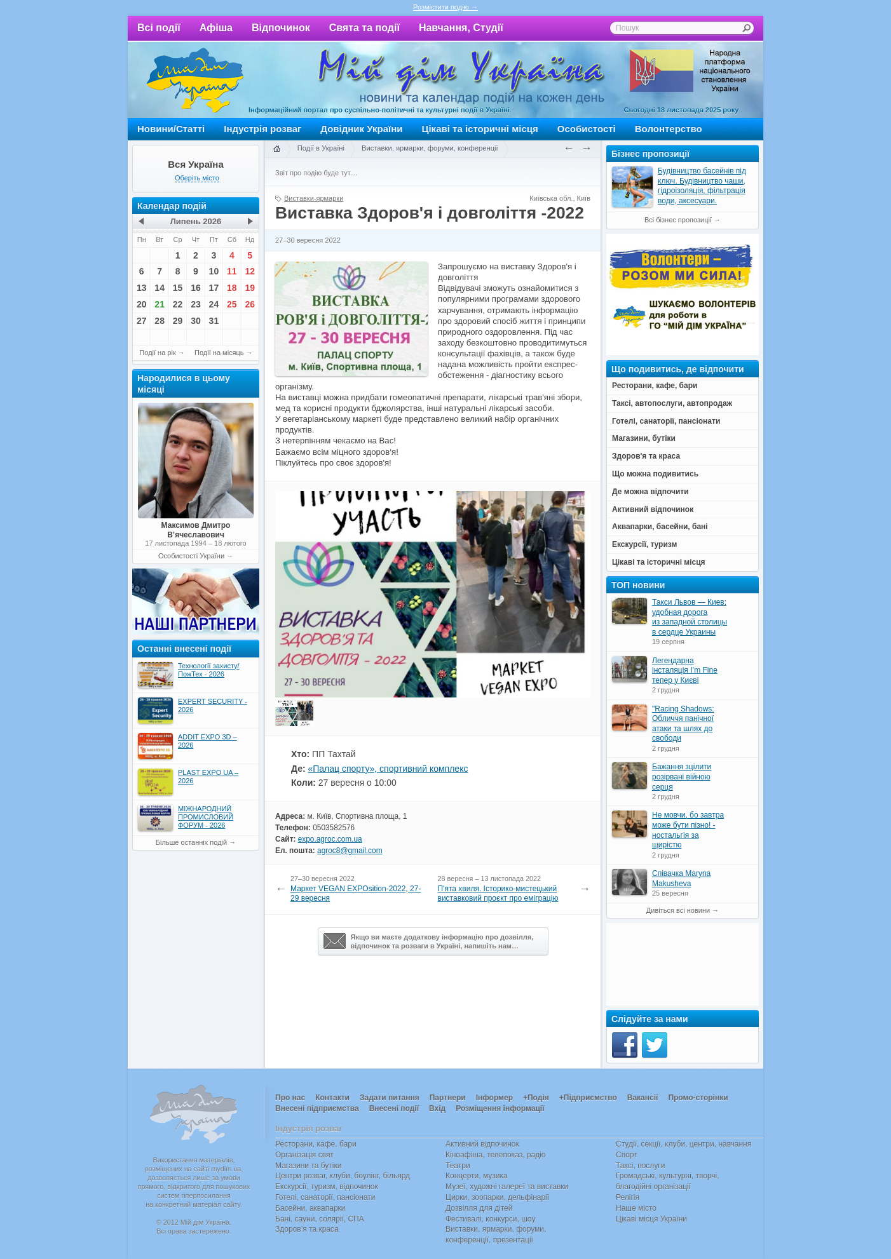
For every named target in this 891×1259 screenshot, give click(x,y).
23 (196, 304)
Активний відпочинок (482, 1144)
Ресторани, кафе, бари (316, 1144)
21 (159, 304)
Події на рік (157, 352)
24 (214, 304)
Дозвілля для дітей (478, 1208)
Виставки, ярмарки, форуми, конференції (430, 148)
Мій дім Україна (195, 80)
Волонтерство (668, 128)
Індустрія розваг (262, 128)
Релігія (627, 1197)
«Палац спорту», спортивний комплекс (388, 769)
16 (196, 288)
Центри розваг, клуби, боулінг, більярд (342, 1175)
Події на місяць (219, 352)
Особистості (586, 128)
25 (232, 304)
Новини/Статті (171, 128)
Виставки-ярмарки (313, 198)
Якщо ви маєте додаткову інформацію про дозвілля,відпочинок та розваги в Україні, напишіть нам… (428, 941)
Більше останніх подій (191, 842)
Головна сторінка (276, 149)
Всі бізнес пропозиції (678, 220)
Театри (457, 1165)
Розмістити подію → (445, 7)
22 (178, 304)
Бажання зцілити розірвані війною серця (681, 776)
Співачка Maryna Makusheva (681, 878)
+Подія (536, 1097)
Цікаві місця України (651, 1219)
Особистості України (191, 556)
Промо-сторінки (698, 1097)
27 (142, 321)
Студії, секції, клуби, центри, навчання (683, 1144)
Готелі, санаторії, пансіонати (325, 1197)
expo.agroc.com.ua (330, 839)
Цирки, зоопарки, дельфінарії (497, 1197)
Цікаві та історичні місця (480, 128)
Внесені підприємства (317, 1108)
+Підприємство (588, 1097)
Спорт (626, 1154)
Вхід (437, 1108)
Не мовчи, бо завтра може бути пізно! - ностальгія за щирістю (688, 830)
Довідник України (361, 128)
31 (214, 321)
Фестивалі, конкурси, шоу (490, 1219)
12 (250, 271)
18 (232, 288)
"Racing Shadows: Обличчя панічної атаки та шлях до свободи (683, 723)
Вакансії (642, 1097)
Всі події (158, 27)
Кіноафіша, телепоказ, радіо (495, 1154)
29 (178, 321)
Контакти (332, 1097)
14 (159, 288)
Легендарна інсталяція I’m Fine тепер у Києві (685, 670)
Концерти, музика (476, 1175)
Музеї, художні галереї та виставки (506, 1186)
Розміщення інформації (500, 1108)
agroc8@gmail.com (349, 850)
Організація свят (304, 1154)
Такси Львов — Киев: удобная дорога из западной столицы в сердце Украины (689, 617)
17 (214, 288)
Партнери (448, 1097)
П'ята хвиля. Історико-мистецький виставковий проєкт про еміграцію (498, 893)
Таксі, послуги (640, 1165)
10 (214, 271)
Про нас (290, 1097)
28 (159, 321)
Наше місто (636, 1208)
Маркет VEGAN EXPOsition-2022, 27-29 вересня (355, 893)
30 (196, 321)
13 (142, 288)
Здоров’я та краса (307, 1229)
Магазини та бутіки (308, 1165)
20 (142, 304)
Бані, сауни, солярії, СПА (319, 1219)
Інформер (494, 1097)
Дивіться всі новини (678, 910)
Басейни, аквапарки (310, 1208)
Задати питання (389, 1097)
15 (178, 288)
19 (250, 288)
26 (250, 304)
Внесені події (394, 1108)
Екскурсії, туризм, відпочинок (326, 1186)
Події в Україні (320, 148)
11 (232, 271)
